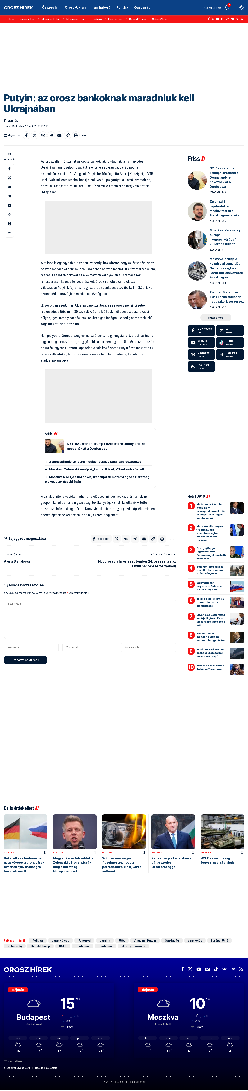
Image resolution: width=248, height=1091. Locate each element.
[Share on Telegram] (51, 135)
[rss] (201, 366)
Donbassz (82, 946)
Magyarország (75, 18)
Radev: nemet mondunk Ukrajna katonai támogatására (210, 637)
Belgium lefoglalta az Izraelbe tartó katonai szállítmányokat (210, 570)
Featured (84, 940)
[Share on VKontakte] (43, 135)
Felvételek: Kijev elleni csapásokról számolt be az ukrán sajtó (210, 653)
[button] (234, 7)
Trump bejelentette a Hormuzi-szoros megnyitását (210, 602)
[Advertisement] (124, 56)
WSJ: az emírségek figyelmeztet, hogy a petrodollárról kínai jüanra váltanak (121, 864)
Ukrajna (105, 940)
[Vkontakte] (232, 19)
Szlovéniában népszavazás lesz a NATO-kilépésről (209, 586)
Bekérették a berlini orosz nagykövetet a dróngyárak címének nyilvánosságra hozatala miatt (24, 864)
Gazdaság (172, 940)
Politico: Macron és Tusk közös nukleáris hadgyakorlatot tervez (227, 296)
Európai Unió (115, 18)
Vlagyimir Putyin (51, 18)
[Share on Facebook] (26, 135)
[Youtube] (201, 342)
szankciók (96, 18)
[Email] (59, 135)
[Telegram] (237, 19)
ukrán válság (27, 18)
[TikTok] (227, 19)
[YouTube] (217, 19)
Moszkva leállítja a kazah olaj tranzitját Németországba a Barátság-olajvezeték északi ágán (226, 268)
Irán (11, 18)
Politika (9, 852)
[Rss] (241, 19)
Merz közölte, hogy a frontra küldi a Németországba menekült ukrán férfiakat (209, 532)
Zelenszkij (15, 946)
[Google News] (222, 19)
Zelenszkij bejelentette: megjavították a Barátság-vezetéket (95, 462)
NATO (62, 946)
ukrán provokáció (133, 946)
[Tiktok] (230, 342)
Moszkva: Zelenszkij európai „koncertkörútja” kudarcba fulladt (96, 469)
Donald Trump (137, 18)
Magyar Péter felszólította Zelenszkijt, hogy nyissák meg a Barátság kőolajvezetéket (73, 864)
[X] (212, 19)
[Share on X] (34, 135)
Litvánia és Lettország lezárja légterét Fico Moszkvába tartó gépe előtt (210, 620)
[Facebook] (208, 19)
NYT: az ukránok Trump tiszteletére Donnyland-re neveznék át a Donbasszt (224, 177)
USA (122, 940)
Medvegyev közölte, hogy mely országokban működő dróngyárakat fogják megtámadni (210, 510)
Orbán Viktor (159, 18)
